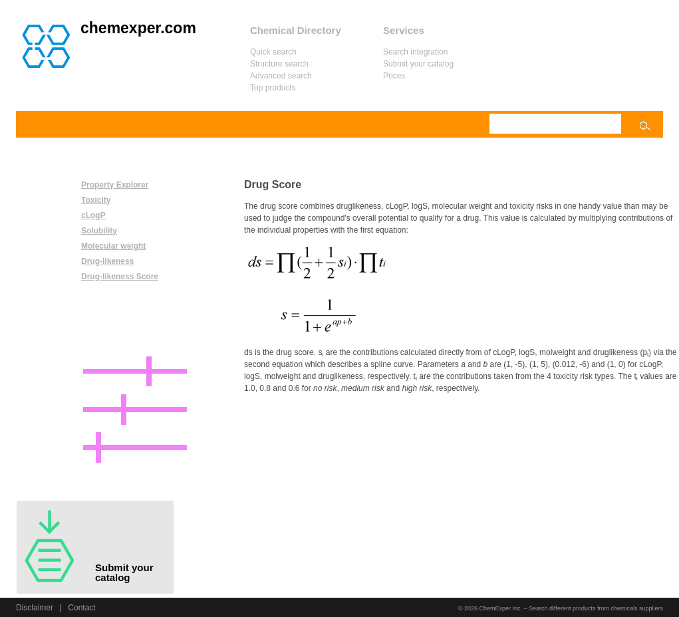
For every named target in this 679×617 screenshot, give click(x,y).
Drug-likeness (107, 261)
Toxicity (95, 200)
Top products (273, 87)
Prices (394, 75)
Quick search (273, 52)
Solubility (99, 230)
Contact (81, 607)
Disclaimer (34, 607)
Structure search (279, 63)
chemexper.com (138, 28)
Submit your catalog (418, 63)
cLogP (93, 215)
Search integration (415, 52)
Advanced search (281, 75)
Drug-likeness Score (119, 276)
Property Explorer (114, 184)
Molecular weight (113, 246)
